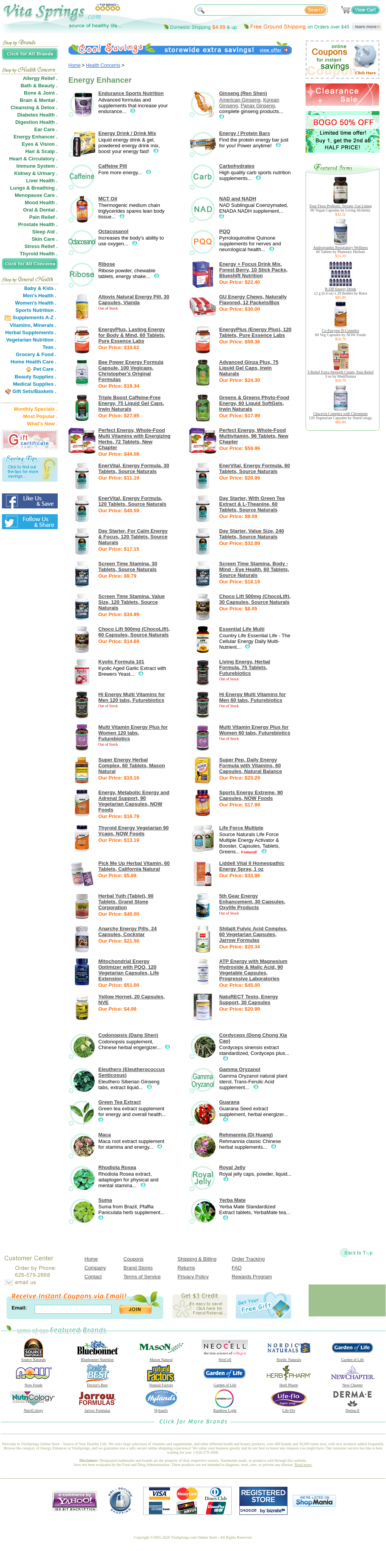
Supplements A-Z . (35, 317)
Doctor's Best (97, 1383)
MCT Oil (108, 199)
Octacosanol (114, 231)
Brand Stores (138, 1268)
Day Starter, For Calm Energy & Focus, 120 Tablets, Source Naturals (133, 536)
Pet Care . (44, 369)
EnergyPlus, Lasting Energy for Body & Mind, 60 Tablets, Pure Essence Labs (132, 335)
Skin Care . (44, 239)
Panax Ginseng (258, 105)
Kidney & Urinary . (36, 173)
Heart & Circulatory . (33, 159)
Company (95, 1268)
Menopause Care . (36, 195)
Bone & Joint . (40, 93)
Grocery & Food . (36, 354)
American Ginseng (240, 100)
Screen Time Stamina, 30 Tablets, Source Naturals (128, 566)
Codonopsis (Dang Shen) (128, 1035)
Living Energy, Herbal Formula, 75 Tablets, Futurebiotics (245, 667)
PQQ (225, 231)
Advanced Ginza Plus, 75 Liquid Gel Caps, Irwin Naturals (249, 368)
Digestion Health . (36, 122)
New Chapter (352, 1383)
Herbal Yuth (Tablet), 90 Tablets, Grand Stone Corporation (126, 901)
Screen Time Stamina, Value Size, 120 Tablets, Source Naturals (132, 602)
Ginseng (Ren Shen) (243, 93)
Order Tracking (248, 1259)
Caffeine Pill (113, 166)
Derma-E (352, 1409)
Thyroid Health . (38, 254)
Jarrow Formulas (97, 1409)
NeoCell (225, 1358)
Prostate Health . (38, 224)
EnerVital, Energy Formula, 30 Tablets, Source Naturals (134, 468)
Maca (105, 1135)
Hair (30, 151)
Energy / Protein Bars (244, 133)
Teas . (50, 347)
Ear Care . (46, 129)
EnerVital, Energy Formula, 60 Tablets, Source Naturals (254, 468)
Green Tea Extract (120, 1102)
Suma (105, 1200)
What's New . (42, 423)
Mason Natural (161, 1358)
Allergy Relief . (40, 78)
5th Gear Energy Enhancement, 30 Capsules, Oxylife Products (252, 901)
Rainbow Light (225, 1409)
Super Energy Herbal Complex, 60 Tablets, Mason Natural (132, 765)
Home (75, 65)
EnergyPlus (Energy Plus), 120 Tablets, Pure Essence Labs (255, 332)
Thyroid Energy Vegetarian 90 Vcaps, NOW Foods (134, 830)
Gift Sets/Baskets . (34, 391)
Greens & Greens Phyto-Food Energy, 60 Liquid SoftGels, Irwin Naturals (254, 403)
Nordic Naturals (289, 1358)
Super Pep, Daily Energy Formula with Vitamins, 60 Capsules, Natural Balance (250, 765)
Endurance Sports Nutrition (131, 93)
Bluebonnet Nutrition (97, 1358)
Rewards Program (252, 1276)
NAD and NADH (237, 199)
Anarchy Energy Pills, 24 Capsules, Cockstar (128, 931)
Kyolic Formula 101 (121, 662)
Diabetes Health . (37, 115)
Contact (93, 1276)
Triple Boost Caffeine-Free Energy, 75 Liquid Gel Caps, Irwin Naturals (131, 403)
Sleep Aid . (45, 232)
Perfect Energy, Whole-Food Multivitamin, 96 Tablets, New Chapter (254, 436)
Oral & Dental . (40, 210)
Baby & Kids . (40, 288)
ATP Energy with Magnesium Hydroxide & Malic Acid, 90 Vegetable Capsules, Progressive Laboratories (253, 969)
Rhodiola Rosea (117, 1167)
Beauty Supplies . (35, 377)
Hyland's (161, 1409)
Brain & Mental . (38, 100)
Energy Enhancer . (35, 137)
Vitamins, (21, 325)
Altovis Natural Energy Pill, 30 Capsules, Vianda (134, 299)
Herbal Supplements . (31, 332)
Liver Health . (42, 180)
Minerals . (45, 325)
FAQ (237, 1268)
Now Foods (33, 1383)
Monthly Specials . (35, 409)
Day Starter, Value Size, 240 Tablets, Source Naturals (251, 534)
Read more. (303, 1465)
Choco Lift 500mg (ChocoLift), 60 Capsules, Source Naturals (134, 632)
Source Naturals (33, 1358)
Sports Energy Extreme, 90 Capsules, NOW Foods (251, 795)
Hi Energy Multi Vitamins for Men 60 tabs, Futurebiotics (252, 697)
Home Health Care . (33, 362)
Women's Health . (36, 303)
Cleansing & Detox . (33, 107)
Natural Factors (161, 1383)
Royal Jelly (232, 1167)
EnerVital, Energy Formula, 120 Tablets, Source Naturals (133, 501)
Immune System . (37, 166)
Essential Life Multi (242, 629)
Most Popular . (40, 416)
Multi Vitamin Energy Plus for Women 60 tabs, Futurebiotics (255, 730)
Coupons (134, 1259)
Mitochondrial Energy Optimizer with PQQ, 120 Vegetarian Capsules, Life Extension (129, 969)
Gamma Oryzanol (240, 1069)
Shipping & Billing (196, 1259)
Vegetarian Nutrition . (31, 340)
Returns (186, 1268)
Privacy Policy (193, 1276)
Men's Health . (40, 295)
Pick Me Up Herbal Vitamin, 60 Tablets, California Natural (134, 866)
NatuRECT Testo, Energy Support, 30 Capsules (248, 999)
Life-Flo (289, 1409)
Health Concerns (103, 65)
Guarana (229, 1102)
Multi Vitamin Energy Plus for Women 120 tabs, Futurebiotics (133, 732)
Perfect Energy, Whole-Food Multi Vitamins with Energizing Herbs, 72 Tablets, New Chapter (135, 438)
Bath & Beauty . (38, 85)
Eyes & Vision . (40, 144)
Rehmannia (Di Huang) (246, 1135)
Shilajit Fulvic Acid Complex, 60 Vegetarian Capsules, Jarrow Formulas (253, 934)
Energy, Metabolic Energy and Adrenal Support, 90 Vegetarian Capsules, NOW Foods (134, 801)
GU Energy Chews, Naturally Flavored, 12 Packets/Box (253, 299)
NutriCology (33, 1409)
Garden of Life (352, 1358)
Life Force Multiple (241, 828)
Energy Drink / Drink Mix (127, 133)
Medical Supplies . (35, 384)
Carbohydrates (237, 166)
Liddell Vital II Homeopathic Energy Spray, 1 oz (252, 866)
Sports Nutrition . (35, 310)
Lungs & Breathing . (34, 188)
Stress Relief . (41, 246)
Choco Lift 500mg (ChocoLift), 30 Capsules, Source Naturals (255, 599)
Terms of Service (142, 1276)
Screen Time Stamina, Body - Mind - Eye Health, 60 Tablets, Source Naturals (254, 569)
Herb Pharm (289, 1383)
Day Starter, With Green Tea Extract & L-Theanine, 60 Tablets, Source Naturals (252, 504)
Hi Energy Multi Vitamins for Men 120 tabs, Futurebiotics (132, 697)
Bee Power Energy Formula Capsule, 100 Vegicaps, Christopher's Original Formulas (131, 370)
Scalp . (50, 151)
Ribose (107, 264)
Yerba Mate (232, 1200)
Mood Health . (41, 202)
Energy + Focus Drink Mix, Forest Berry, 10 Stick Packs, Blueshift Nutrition (253, 269)
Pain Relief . (43, 217)
